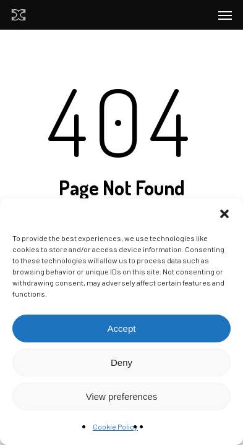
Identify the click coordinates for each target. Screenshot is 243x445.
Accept (122, 328)
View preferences (122, 396)
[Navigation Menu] (225, 15)
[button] (224, 214)
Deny (121, 362)
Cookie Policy (115, 426)
